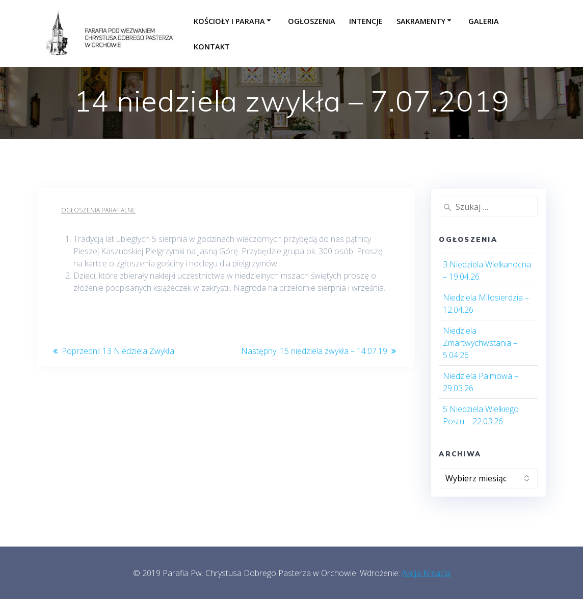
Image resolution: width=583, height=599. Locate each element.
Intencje (366, 21)
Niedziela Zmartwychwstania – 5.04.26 (480, 343)
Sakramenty (420, 21)
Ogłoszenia (311, 21)
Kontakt (212, 46)
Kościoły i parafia (229, 21)
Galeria (483, 21)
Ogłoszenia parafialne (98, 210)
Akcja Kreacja (426, 573)
